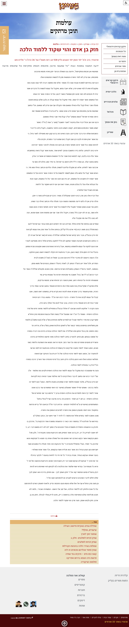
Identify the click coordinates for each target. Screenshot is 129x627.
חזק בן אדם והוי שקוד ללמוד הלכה (59, 50)
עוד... (94, 522)
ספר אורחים (120, 66)
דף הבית (95, 44)
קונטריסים (79, 585)
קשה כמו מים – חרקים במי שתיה (81, 554)
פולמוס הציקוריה (89, 562)
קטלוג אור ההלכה (75, 575)
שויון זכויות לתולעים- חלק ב (84, 538)
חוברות (81, 590)
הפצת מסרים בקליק (118, 580)
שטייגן (86, 44)
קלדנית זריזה (121, 575)
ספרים (81, 579)
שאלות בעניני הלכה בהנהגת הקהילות (79, 546)
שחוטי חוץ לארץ (89, 534)
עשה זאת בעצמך (118, 56)
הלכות (56, 44)
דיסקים (81, 600)
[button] (11, 3)
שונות (82, 605)
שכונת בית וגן (120, 71)
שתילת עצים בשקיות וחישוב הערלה (80, 526)
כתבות (73, 44)
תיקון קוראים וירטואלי (116, 46)
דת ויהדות (65, 44)
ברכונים (81, 595)
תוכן (80, 44)
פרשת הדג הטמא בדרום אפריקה (81, 558)
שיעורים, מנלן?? (89, 530)
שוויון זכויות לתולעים (87, 542)
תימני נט (122, 61)
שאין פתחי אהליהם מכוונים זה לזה (80, 550)
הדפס (53, 516)
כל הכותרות (121, 51)
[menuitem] (114, 46)
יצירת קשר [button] (4, 40)
